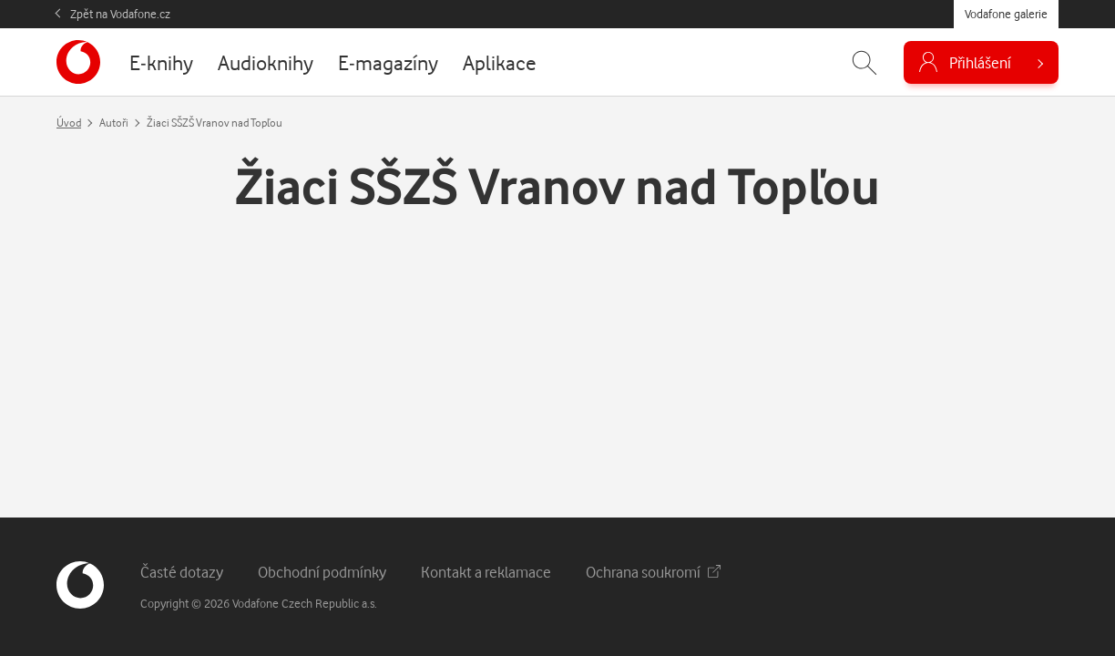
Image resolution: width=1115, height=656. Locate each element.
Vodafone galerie (1006, 13)
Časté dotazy (181, 571)
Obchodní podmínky (322, 571)
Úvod (68, 122)
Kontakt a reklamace (486, 571)
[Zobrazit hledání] (864, 62)
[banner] (78, 62)
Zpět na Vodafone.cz (120, 13)
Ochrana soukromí (653, 571)
